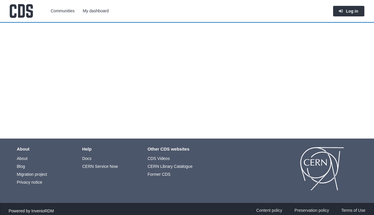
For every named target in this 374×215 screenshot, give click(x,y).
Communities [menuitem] (63, 10)
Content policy (269, 210)
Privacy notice (29, 182)
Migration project (32, 174)
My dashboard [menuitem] (96, 10)
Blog (21, 166)
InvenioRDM (42, 211)
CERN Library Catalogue (170, 166)
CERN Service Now (100, 166)
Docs (86, 158)
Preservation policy (312, 210)
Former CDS (159, 174)
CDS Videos (159, 158)
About (22, 158)
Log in (348, 11)
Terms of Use (353, 210)
